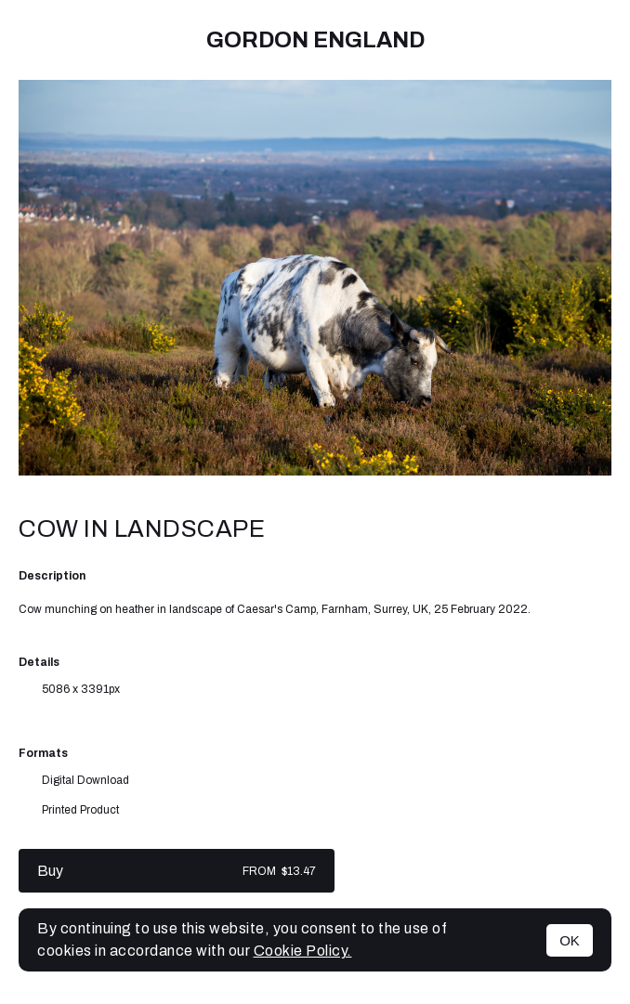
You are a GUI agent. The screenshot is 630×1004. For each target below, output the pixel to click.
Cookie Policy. (303, 950)
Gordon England (315, 40)
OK (569, 940)
